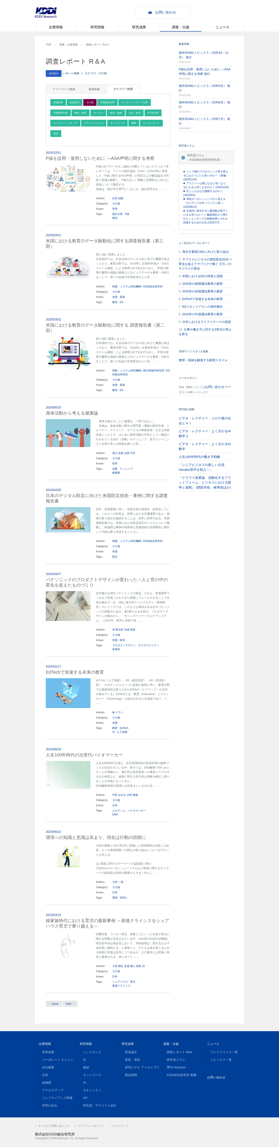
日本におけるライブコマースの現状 (206, 322)
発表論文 (131, 1052)
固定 (55, 133)
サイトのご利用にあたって (54, 1125)
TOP (48, 44)
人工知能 (122, 732)
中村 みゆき (119, 794)
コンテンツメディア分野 (134, 102)
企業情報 (56, 27)
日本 (115, 805)
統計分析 (117, 214)
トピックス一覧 (221, 1059)
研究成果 (139, 27)
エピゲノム (118, 810)
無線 (86, 1067)
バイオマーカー (137, 810)
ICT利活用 (153, 112)
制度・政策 (81, 112)
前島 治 (140, 966)
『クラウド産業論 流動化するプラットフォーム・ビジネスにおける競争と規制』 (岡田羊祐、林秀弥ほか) (205, 482)
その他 (90, 102)
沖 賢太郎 (117, 629)
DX (121, 302)
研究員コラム (176, 1059)
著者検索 (94, 89)
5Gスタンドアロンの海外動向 (202, 306)
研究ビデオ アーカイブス (142, 1067)
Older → (70, 1003)
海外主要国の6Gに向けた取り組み (205, 251)
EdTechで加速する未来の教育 (202, 299)
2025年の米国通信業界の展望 (202, 291)
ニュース (223, 27)
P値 (127, 214)
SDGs (123, 897)
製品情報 (131, 1075)
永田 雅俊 (132, 794)
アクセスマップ (52, 1090)
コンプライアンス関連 (57, 1098)
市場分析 (58, 102)
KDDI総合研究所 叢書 (181, 1075)
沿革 (45, 1075)
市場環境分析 (60, 112)
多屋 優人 (129, 966)
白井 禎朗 (117, 198)
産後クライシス (121, 985)
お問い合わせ (165, 12)
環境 (114, 897)
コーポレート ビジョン (57, 1059)
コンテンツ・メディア (65, 123)
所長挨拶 (48, 1052)
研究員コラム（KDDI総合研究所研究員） (204, 157)
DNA (115, 814)
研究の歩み (49, 1105)
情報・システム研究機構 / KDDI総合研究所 (137, 286)
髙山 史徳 (117, 453)
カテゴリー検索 (123, 89)
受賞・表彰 (132, 1059)
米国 (115, 297)
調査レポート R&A (179, 1052)
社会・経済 (135, 112)
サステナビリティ (148, 645)
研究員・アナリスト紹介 (100, 1105)
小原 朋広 (117, 966)
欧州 (122, 640)
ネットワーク (117, 123)
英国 (122, 297)
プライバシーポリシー (91, 1125)
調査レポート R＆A (97, 44)
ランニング (126, 468)
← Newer (54, 1003)
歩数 (114, 468)
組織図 (46, 1082)
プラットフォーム (93, 123)
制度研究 (74, 102)
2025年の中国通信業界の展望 (202, 314)
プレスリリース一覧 (224, 1052)
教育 (114, 302)
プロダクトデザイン (124, 645)
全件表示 (53, 73)
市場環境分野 (107, 102)
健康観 (116, 472)
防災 (114, 556)
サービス (98, 112)
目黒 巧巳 (129, 453)
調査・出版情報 (69, 44)
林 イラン (117, 712)
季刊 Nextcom (176, 1067)
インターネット (151, 123)
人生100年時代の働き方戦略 (199, 457)
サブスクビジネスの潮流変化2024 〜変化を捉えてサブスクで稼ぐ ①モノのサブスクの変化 (206, 264)
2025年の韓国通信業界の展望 (202, 283)
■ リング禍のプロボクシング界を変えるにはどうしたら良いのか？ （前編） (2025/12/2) (205, 175)
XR (85, 1098)
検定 (114, 217)
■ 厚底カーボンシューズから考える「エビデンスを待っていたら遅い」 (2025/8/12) (204, 202)
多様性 (116, 649)
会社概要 (48, 1067)
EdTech (124, 728)
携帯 (133, 123)
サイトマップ (120, 1125)
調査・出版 (180, 27)
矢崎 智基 (129, 629)
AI (113, 732)
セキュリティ (92, 1090)
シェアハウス (120, 981)
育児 (132, 981)
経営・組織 (116, 112)
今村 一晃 (117, 882)
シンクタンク (92, 1052)
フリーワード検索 (64, 89)
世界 (115, 208)
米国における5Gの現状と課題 (202, 276)
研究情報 (97, 27)
